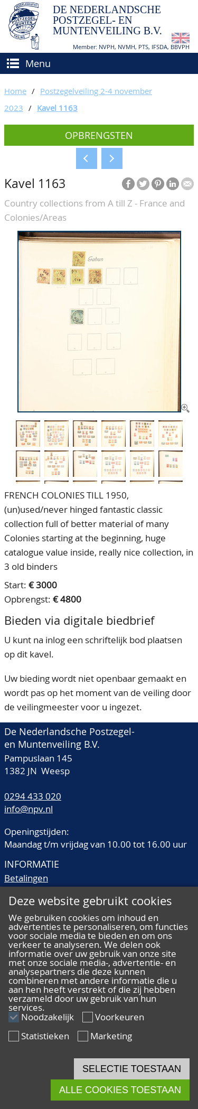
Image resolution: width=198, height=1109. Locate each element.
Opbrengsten (99, 135)
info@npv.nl (28, 809)
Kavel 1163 (57, 107)
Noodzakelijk (47, 1017)
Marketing (111, 1036)
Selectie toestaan (131, 1069)
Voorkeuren (119, 1017)
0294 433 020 (32, 796)
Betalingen (26, 878)
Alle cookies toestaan (120, 1090)
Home (15, 91)
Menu (38, 63)
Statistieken (45, 1036)
